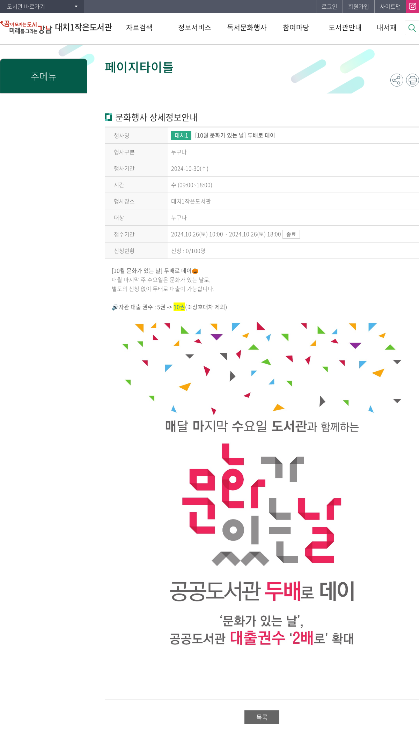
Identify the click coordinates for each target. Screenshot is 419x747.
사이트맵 (390, 6)
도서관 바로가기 (26, 6)
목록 (261, 717)
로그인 (329, 6)
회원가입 (358, 6)
